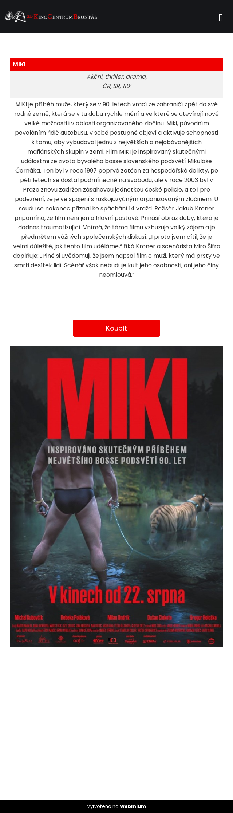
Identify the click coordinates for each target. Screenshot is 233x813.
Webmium (133, 806)
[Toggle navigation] (221, 16)
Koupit (116, 328)
